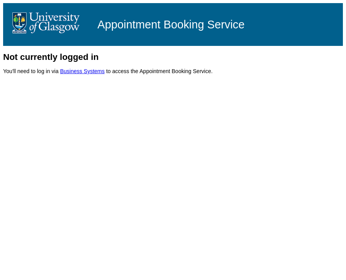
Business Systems (82, 71)
